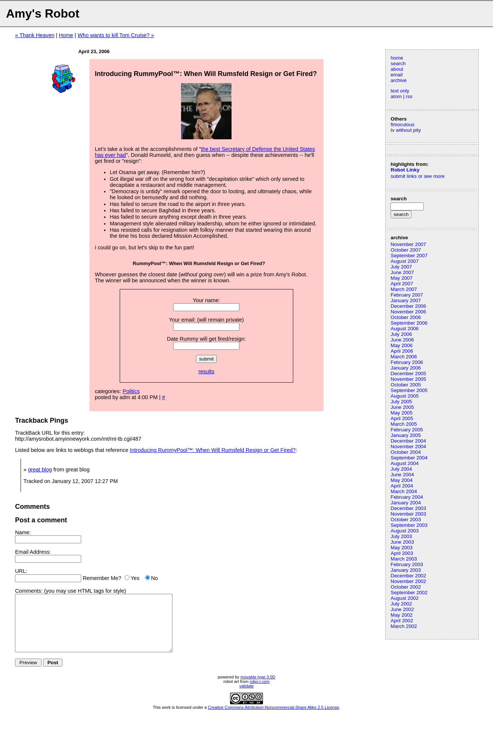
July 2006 (401, 334)
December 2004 (408, 441)
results (206, 371)
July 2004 (401, 469)
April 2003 (402, 553)
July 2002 (401, 604)
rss (409, 96)
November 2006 (408, 312)
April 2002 (402, 620)
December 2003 (408, 508)
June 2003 (402, 542)
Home (66, 35)
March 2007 (404, 289)
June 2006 (402, 340)
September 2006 (409, 323)
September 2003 (409, 525)
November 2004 (408, 446)
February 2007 (407, 295)
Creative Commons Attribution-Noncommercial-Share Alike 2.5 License (273, 718)
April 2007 (402, 283)
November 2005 (408, 379)
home (397, 58)
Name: (23, 532)
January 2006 (406, 368)
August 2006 (405, 328)
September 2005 (409, 390)
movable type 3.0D (258, 688)
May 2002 (402, 615)
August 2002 (405, 598)
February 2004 (407, 497)
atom (396, 96)
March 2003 (404, 559)
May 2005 (402, 413)
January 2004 (406, 502)
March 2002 (404, 626)
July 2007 (401, 267)
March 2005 (404, 424)
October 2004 (406, 452)
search (398, 63)
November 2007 (408, 244)
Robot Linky (405, 170)
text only (400, 91)
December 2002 (408, 575)
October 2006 (406, 317)
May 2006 (402, 345)
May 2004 (402, 480)
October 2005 (406, 385)
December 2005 (408, 373)
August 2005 (405, 396)
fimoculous (402, 124)
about (397, 69)
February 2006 (407, 362)
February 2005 (407, 429)
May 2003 (402, 547)
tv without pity (406, 130)
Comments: (29, 591)
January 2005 (406, 435)
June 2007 (402, 272)
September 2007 (409, 255)
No (154, 578)
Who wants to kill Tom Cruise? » (115, 35)
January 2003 (406, 570)
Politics (131, 391)
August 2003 (405, 531)
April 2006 (402, 351)
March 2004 (404, 491)
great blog (40, 470)
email (396, 75)
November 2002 (408, 581)
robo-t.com (259, 692)
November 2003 (408, 514)
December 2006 (408, 306)
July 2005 (401, 401)
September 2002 (409, 592)
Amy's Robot (42, 13)
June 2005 (402, 407)
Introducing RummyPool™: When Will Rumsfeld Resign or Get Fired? (213, 450)
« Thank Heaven (34, 35)
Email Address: (33, 552)
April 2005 (402, 418)
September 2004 (409, 458)
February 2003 (407, 564)
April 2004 (402, 486)
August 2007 (405, 261)
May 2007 (402, 278)
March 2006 (404, 356)
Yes (135, 578)
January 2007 (406, 300)
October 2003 (406, 519)
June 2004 (402, 474)
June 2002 (402, 609)
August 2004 (405, 463)
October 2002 (406, 587)
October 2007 (406, 250)
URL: (21, 571)
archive (399, 80)
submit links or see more (417, 176)
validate (246, 697)
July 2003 (401, 536)
